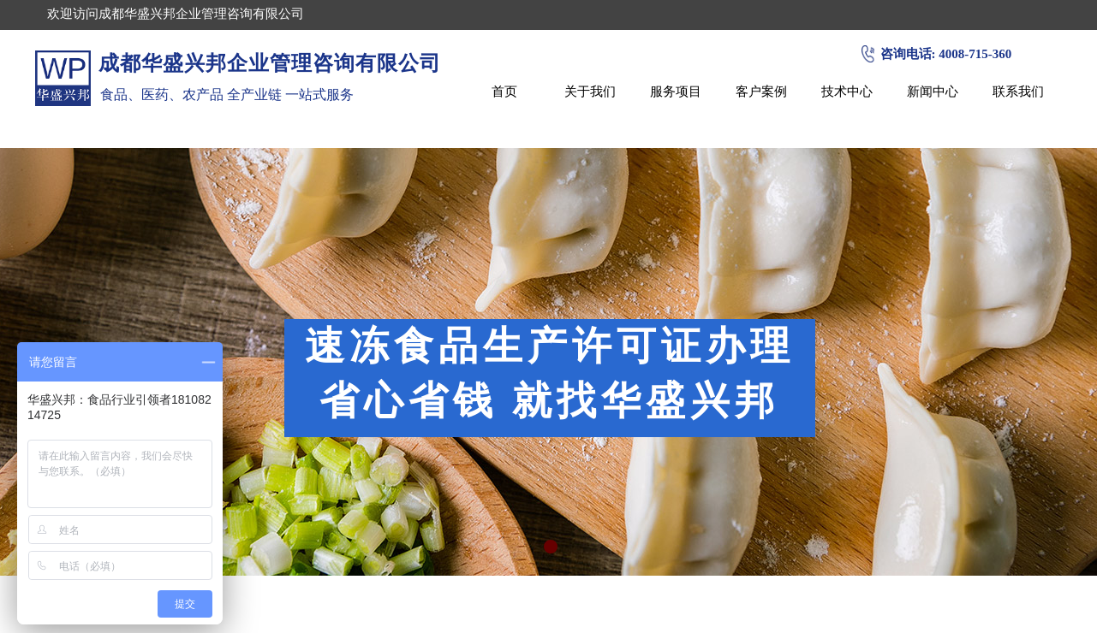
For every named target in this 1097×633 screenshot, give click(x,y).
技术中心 (847, 91)
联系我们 (1018, 91)
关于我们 (590, 91)
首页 (504, 91)
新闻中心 (932, 91)
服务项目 (675, 91)
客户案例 (761, 91)
